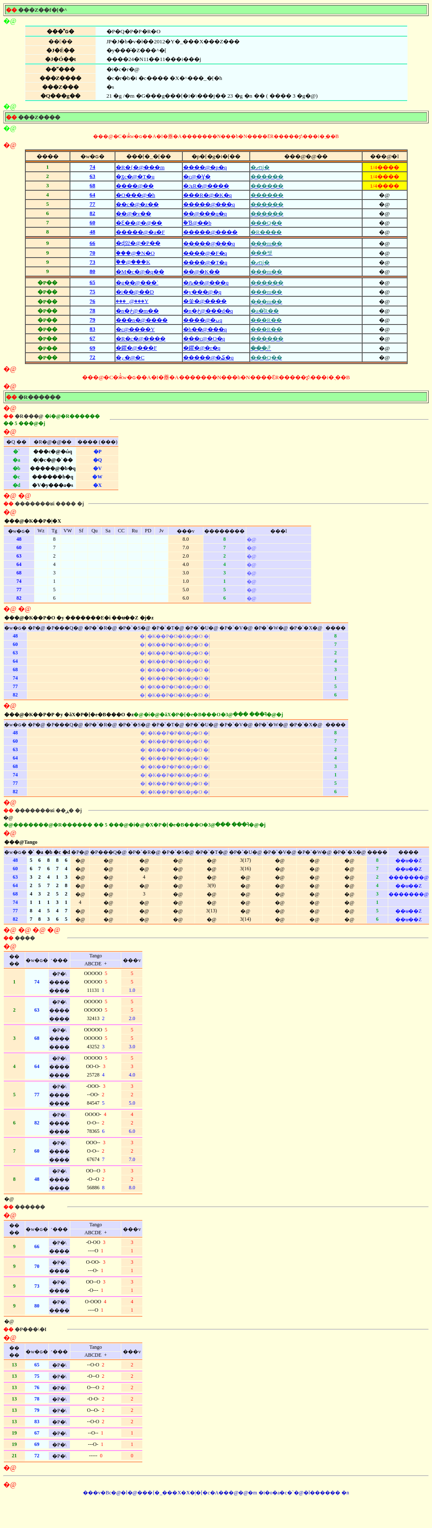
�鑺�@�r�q (201, 348)
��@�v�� (133, 213)
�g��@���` (137, 282)
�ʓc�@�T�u (135, 176)
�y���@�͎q (202, 292)
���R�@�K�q (207, 195)
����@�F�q (205, 253)
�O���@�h (135, 195)
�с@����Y (135, 329)
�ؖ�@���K (133, 262)
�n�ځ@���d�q (208, 311)
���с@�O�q (204, 338)
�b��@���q (205, 329)
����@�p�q (205, 167)
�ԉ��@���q (206, 282)
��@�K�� (201, 271)
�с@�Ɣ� (197, 176)
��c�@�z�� (137, 204)
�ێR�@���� (206, 186)
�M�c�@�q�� (140, 271)
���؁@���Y (132, 301)
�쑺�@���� (205, 301)
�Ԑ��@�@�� (139, 223)
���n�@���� (142, 320)
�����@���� (210, 232)
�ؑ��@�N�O (135, 253)
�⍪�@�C (130, 357)
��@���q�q (205, 213)
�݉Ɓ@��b (197, 223)
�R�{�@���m (140, 167)
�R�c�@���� (140, 338)
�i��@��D (135, 292)
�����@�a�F (140, 232)
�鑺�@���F (136, 348)
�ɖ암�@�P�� (138, 243)
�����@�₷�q (208, 357)
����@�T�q (205, 262)
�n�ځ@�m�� (137, 311)
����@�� (135, 186)
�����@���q (209, 204)
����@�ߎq (202, 320)
